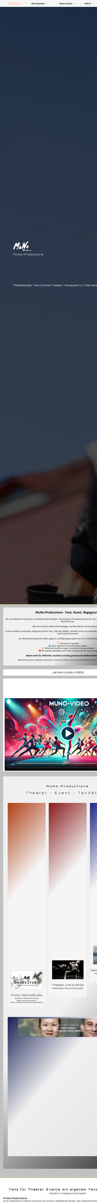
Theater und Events (68, 985)
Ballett (19, 1001)
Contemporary (21, 1002)
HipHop (24, 1001)
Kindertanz (39, 1002)
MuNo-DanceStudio (26, 995)
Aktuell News (67, 1025)
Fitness (12, 1002)
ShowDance (32, 1001)
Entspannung (30, 1002)
